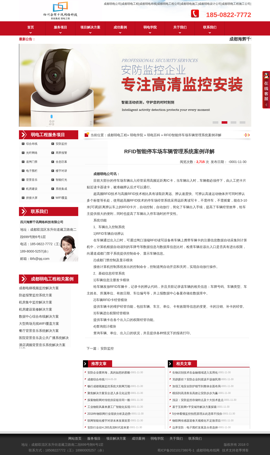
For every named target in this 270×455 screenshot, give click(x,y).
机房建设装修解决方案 (35, 309)
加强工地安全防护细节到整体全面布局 (196, 386)
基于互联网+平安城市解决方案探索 (194, 407)
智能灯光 (61, 179)
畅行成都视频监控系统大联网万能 (108, 386)
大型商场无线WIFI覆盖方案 (39, 323)
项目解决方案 (90, 27)
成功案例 (120, 27)
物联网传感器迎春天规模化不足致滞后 (196, 420)
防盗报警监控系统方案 (35, 295)
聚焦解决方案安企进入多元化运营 (108, 393)
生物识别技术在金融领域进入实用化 (195, 372)
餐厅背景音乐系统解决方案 (39, 331)
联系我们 (209, 27)
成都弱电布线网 (208, 450)
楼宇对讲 (61, 170)
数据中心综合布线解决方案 (39, 316)
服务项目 (60, 27)
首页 (30, 27)
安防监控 (61, 143)
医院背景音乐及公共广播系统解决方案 (44, 338)
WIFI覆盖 (61, 197)
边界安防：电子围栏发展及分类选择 (195, 427)
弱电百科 (153, 135)
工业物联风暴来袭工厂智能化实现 (108, 407)
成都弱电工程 (117, 135)
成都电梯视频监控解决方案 (39, 288)
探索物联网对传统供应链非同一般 (108, 400)
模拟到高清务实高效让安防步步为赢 (195, 393)
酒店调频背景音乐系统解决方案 (42, 345)
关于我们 (180, 27)
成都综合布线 (96, 379)
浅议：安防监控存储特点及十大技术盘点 (198, 400)
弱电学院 (150, 27)
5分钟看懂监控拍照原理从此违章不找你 (197, 413)
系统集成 (61, 188)
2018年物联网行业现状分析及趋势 (109, 413)
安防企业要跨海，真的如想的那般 (108, 372)
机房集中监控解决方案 (35, 302)
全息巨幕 (61, 161)
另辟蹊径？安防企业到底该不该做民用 (196, 379)
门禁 (106, 253)
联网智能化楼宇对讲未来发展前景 (108, 420)
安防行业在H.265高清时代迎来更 (108, 427)
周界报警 (61, 152)
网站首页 (75, 438)
